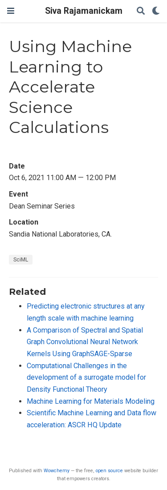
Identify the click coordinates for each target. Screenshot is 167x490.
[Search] (141, 11)
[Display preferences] (156, 11)
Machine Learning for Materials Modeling (91, 401)
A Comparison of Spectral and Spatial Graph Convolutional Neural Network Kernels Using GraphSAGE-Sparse (85, 342)
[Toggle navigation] (10, 11)
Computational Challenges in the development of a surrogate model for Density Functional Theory (86, 377)
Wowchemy (56, 471)
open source (109, 471)
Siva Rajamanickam (83, 11)
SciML (20, 260)
